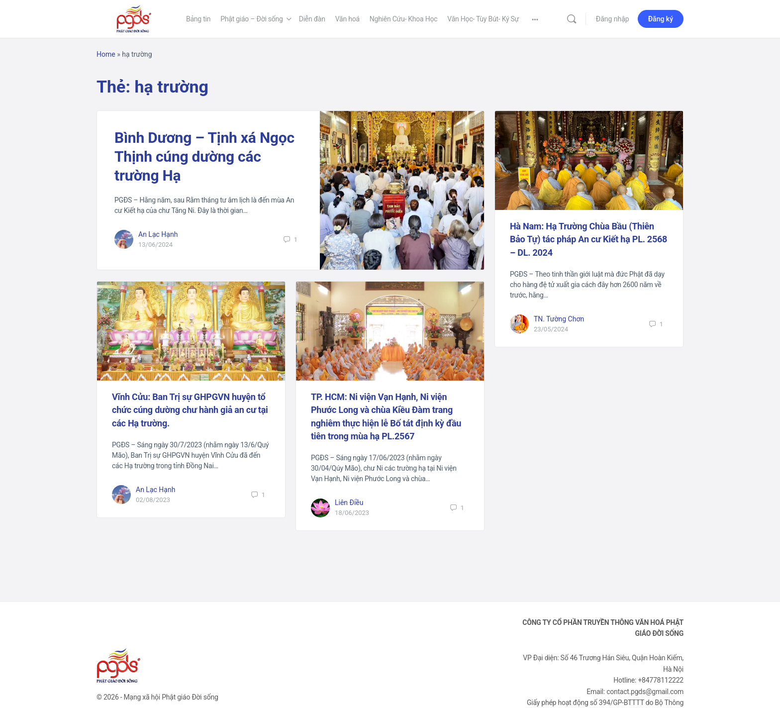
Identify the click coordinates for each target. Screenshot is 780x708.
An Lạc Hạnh (158, 234)
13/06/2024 (155, 244)
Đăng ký (660, 19)
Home (106, 54)
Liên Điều (349, 502)
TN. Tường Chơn (559, 319)
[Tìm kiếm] (572, 19)
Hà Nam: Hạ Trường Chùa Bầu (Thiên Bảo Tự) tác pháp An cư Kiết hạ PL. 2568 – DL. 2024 (588, 239)
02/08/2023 (153, 500)
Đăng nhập (612, 19)
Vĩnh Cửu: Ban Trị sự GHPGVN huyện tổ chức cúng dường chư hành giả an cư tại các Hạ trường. (190, 410)
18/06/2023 (352, 512)
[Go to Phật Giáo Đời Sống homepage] (134, 18)
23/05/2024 (551, 329)
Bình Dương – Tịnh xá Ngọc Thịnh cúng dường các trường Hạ (204, 156)
